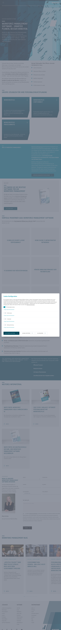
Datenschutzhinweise (31, 304)
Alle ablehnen (40, 333)
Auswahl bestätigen (26, 333)
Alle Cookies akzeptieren (10, 333)
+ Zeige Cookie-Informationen (8, 309)
